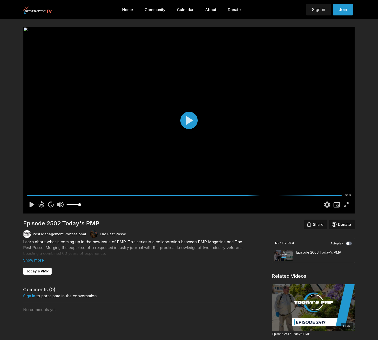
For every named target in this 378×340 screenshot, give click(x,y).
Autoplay (341, 243)
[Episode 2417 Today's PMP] (313, 334)
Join (343, 9)
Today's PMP (37, 264)
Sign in (318, 9)
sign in (29, 289)
